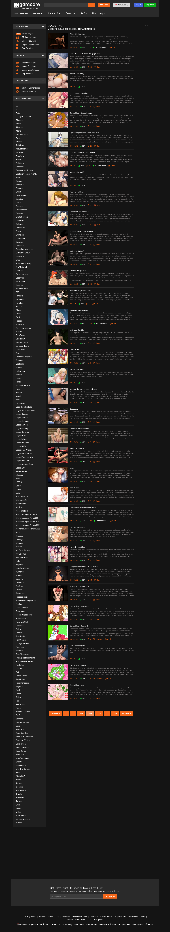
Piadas (19, 604)
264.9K (74, 422)
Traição (19, 794)
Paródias (19, 586)
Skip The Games (23, 769)
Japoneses (20, 403)
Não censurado (22, 557)
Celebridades (21, 210)
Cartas (19, 203)
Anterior (56, 713)
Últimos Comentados (28, 88)
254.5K (74, 264)
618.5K (74, 205)
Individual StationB (77, 251)
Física (18, 314)
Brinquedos (21, 192)
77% (81, 304)
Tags (57, 917)
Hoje (18, 389)
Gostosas (20, 364)
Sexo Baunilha (22, 733)
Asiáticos (20, 145)
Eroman (19, 271)
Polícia (18, 629)
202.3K (74, 541)
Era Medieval (21, 267)
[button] (121, 5)
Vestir (18, 808)
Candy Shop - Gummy (78, 665)
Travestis (20, 798)
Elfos (18, 260)
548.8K (74, 323)
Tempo (19, 783)
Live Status (79, 924)
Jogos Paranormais (24, 453)
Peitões (19, 590)
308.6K (74, 245)
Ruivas (19, 708)
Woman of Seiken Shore (79, 586)
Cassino (19, 206)
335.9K (74, 619)
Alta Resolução (22, 134)
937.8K (74, 521)
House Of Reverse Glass (79, 429)
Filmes (18, 310)
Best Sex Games (46, 917)
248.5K (74, 67)
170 (99, 713)
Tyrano (19, 801)
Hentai (18, 378)
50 (88, 166)
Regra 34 (20, 686)
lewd (18, 479)
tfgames (19, 787)
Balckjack (20, 163)
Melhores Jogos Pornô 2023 (27, 514)
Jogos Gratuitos (22, 432)
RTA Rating (67, 924)
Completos (20, 228)
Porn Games (21, 640)
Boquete (19, 188)
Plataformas (21, 618)
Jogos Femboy (22, 428)
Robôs (18, 694)
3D (17, 109)
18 (90, 284)
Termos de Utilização (76, 919)
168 (81, 713)
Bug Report (30, 917)
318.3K (74, 462)
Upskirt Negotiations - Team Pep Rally (84, 133)
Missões (19, 536)
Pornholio (20, 647)
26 (90, 146)
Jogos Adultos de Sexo (25, 410)
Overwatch (20, 583)
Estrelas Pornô (22, 289)
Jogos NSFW (21, 446)
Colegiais (20, 224)
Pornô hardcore (22, 654)
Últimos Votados (26, 91)
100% (81, 87)
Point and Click (22, 622)
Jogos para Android (24, 450)
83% (81, 166)
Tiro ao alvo (21, 790)
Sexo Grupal (21, 744)
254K (73, 304)
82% (82, 225)
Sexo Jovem (21, 751)
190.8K (74, 698)
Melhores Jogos (26, 37)
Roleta (18, 697)
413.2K (74, 580)
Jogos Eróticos (22, 425)
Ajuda (143, 917)
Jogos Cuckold (22, 414)
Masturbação (21, 500)
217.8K (74, 106)
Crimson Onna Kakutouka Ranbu (82, 152)
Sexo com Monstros (24, 737)
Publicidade (133, 917)
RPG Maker (20, 704)
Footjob (19, 321)
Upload (104, 5)
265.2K (74, 363)
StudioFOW (20, 776)
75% (82, 541)
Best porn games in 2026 (26, 174)
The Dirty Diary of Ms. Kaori (80, 291)
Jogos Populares (26, 41)
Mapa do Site (120, 917)
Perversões (21, 593)
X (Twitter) (124, 924)
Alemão (19, 127)
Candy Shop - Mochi (77, 685)
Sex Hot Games (22, 722)
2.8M (73, 87)
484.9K (74, 47)
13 (90, 481)
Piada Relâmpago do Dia (26, 600)
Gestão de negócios (24, 357)
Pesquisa (66, 917)
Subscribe (110, 896)
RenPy (18, 690)
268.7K (74, 442)
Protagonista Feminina (25, 658)
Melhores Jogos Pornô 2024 (27, 518)
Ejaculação (20, 256)
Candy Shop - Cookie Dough (81, 113)
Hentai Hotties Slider (78, 547)
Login (138, 5)
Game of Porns (22, 342)
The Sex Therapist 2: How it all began (84, 389)
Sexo (18, 726)
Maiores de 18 (22, 496)
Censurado (20, 213)
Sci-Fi (18, 715)
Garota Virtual (21, 350)
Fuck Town (20, 335)
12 (90, 205)
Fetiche (19, 306)
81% (82, 323)
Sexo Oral (20, 755)
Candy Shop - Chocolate (79, 606)
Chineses (20, 220)
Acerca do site (106, 917)
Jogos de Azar (22, 418)
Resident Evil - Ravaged (79, 310)
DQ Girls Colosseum (77, 527)
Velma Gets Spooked (78, 271)
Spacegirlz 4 (75, 409)
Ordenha (19, 579)
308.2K (74, 600)
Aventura (20, 156)
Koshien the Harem (77, 192)
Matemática (21, 504)
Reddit (149, 924)
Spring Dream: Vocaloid (79, 93)
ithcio (18, 400)
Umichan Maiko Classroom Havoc (83, 507)
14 (90, 67)
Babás (18, 160)
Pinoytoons (20, 611)
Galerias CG (21, 339)
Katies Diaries (21, 471)
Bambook (20, 167)
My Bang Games (23, 550)
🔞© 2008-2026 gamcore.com (29, 924)
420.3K (74, 225)
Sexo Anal (20, 729)
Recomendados (22, 683)
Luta (18, 493)
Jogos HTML (21, 436)
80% (82, 106)
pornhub (19, 651)
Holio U (19, 393)
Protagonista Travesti (25, 661)
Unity (18, 805)
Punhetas (20, 665)
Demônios (20, 246)
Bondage (20, 181)
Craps (18, 231)
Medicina (20, 507)
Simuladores (21, 765)
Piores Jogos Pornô (24, 615)
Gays (18, 353)
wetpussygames (23, 819)
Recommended (100, 47)
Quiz (18, 672)
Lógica (18, 486)
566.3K (74, 146)
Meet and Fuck (22, 511)
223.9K (74, 679)
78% (82, 47)
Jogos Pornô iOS (23, 461)
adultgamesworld (23, 117)
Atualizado (20, 152)
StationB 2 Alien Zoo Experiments (82, 231)
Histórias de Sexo (23, 385)
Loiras (18, 489)
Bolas (18, 177)
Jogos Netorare (22, 443)
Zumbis (19, 823)
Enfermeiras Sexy (23, 263)
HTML (97, 205)
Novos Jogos (99, 13)
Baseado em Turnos (24, 170)
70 (90, 521)
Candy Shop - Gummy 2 (79, 626)
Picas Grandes (22, 608)
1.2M (73, 166)
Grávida (19, 367)
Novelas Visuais (22, 568)
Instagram (137, 924)
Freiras (19, 332)
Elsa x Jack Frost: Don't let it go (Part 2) (85, 54)
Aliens (18, 131)
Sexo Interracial (22, 747)
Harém (19, 375)
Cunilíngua (20, 238)
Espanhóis (20, 278)
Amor (18, 138)
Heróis (18, 382)
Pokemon (20, 626)
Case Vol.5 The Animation (80, 212)
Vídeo (18, 812)
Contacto (94, 917)
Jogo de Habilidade (24, 407)
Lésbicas (19, 475)
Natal (18, 561)
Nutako (19, 575)
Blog (114, 924)
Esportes (19, 285)
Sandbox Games (23, 712)
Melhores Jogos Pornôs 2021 (28, 525)
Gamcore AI (104, 924)
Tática (18, 780)
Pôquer (19, 633)
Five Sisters (74, 350)
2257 (89, 919)
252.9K (74, 639)
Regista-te (150, 5)
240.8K (74, 501)
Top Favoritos (24, 48)
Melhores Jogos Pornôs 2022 (28, 529)
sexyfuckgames (22, 758)
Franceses (20, 324)
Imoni (72, 468)
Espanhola (20, 281)
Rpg (17, 701)
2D (17, 106)
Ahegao (19, 120)
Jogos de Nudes (22, 421)
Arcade (19, 142)
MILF (18, 532)
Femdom (20, 303)
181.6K (74, 126)
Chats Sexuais (22, 217)
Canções (19, 199)
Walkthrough (21, 816)
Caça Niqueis (21, 195)
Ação (18, 113)
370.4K (74, 402)
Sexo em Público (23, 740)
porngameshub (22, 643)
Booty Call (20, 185)
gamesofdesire (22, 346)
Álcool (18, 124)
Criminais (20, 235)
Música (19, 547)
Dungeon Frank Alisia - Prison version (84, 567)
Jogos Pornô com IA (24, 457)
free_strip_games (23, 328)
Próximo (126, 713)
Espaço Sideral (22, 274)
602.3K (74, 284)
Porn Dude (20, 636)
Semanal (20, 719)
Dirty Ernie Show (23, 253)
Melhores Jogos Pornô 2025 (27, 522)
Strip (18, 772)
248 (115, 713)
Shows (19, 762)
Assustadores (22, 149)
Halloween (20, 371)
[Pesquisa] (66, 5)
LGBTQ (19, 482)
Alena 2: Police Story (78, 34)
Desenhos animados (24, 249)
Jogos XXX (20, 468)
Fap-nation (20, 299)
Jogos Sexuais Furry (24, 464)
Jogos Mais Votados (27, 45)
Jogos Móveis (21, 439)
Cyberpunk (20, 242)
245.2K (74, 343)
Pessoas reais (22, 597)
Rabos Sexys (21, 676)
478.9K (74, 481)
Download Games (80, 917)
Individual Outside (77, 330)
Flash (18, 317)
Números (20, 572)
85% (82, 146)
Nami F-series (75, 488)
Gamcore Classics (52, 924)
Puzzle (19, 669)
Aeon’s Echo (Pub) (77, 73)
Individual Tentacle (77, 448)
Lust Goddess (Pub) (77, 646)
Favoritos (71, 13)
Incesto (19, 396)
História (84, 13)
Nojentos (19, 565)
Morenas (19, 543)
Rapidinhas (20, 679)
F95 (17, 292)
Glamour (19, 360)
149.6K (74, 560)
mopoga (19, 539)
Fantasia (19, 296)
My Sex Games (22, 554)
